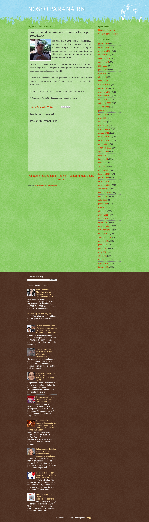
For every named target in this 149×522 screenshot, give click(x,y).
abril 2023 (102, 166)
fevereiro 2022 (104, 219)
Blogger (89, 518)
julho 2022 (102, 200)
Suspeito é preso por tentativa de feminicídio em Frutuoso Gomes (46, 475)
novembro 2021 (105, 230)
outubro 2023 (103, 144)
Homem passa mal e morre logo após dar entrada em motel (45, 399)
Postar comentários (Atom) (46, 185)
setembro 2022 (104, 192)
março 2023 (103, 170)
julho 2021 (102, 245)
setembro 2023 (104, 148)
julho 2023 (102, 155)
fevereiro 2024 (104, 129)
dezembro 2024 (105, 92)
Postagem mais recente (42, 175)
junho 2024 (103, 114)
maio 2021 (102, 252)
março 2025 (103, 81)
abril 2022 (102, 211)
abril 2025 (102, 77)
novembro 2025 (105, 51)
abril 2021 (102, 256)
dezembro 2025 (105, 47)
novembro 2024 (105, 96)
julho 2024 (102, 110)
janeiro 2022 (103, 222)
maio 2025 (102, 73)
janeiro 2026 (103, 43)
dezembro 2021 (105, 226)
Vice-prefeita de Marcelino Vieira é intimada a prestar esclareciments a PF (44, 293)
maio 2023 (102, 163)
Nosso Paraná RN (108, 30)
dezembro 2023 (105, 137)
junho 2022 (103, 204)
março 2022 (103, 215)
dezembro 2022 (105, 181)
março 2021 (103, 259)
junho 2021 (103, 248)
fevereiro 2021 (104, 263)
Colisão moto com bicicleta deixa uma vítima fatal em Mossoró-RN (44, 352)
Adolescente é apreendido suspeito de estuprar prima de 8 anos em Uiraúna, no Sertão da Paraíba (41, 425)
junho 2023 (103, 159)
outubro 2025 (103, 55)
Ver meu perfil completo (108, 34)
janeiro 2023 (103, 177)
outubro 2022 (103, 189)
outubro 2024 (103, 99)
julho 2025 (102, 66)
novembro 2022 (105, 185)
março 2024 (103, 125)
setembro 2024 (104, 103)
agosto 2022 (103, 196)
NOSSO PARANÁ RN (56, 8)
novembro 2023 (105, 140)
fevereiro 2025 (104, 84)
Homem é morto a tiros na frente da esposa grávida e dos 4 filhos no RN (45, 376)
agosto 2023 (103, 151)
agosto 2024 (103, 107)
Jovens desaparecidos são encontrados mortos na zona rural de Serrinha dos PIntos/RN (46, 329)
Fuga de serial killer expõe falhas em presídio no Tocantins (45, 496)
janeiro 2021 (103, 267)
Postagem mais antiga (81, 175)
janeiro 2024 (103, 133)
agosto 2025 (103, 62)
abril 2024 (102, 122)
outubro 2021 (103, 233)
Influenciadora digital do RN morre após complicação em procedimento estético (46, 452)
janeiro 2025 (103, 88)
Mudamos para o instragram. (39, 313)
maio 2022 (102, 207)
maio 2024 (102, 118)
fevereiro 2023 (104, 174)
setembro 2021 (104, 237)
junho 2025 (103, 70)
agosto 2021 (103, 241)
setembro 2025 (104, 58)
